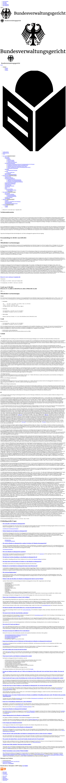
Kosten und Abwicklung (11, 189)
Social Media (5, 774)
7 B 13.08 (44, 422)
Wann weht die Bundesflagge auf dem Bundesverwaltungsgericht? (18, 727)
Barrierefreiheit (5, 779)
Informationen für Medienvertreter (11, 203)
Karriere (9, 651)
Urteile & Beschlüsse (9, 188)
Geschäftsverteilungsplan (9, 185)
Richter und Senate (10, 160)
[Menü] (1, 7)
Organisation (7, 158)
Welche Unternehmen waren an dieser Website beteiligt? (15, 750)
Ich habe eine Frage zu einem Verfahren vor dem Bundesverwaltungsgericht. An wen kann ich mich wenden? (27, 685)
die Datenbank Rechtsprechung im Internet (13, 635)
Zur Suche (4, 2)
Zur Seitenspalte (6, 4)
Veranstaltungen (8, 173)
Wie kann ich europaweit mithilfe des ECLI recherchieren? (16, 630)
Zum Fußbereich (6, 5)
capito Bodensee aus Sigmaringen (27, 755)
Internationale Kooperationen (12, 168)
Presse (4, 153)
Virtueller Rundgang (8, 197)
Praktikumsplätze (6, 644)
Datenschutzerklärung (37, 742)
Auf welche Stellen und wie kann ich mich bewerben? (15, 649)
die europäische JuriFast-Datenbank (11, 636)
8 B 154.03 (24, 422)
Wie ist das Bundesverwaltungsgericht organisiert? (14, 551)
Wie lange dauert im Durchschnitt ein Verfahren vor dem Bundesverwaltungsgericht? (22, 561)
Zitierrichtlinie (10, 190)
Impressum (5, 778)
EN (1, 240)
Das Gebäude (5, 192)
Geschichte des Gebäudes (9, 194)
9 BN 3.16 (20, 414)
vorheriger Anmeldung (30, 712)
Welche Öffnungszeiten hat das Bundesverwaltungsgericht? (16, 715)
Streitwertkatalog (8, 184)
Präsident (9, 159)
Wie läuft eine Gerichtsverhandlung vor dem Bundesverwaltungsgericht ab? (20, 557)
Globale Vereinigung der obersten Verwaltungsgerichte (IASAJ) (18, 167)
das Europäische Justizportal (10, 637)
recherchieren (18, 698)
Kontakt (4, 204)
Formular (9, 747)
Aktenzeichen (7, 186)
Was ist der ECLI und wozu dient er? (11, 624)
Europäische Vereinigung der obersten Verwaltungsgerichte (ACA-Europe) (20, 164)
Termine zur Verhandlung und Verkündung (12, 201)
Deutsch (6, 68)
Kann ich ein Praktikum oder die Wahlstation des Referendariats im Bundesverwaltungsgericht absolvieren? (27, 641)
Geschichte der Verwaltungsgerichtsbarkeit (15, 181)
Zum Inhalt (5, 3)
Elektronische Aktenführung (10, 183)
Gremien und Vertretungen (12, 162)
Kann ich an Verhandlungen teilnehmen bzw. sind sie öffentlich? (17, 701)
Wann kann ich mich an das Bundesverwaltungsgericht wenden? (17, 656)
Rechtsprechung (6, 175)
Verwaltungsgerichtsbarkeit (10, 178)
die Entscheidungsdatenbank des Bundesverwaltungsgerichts (16, 634)
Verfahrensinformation (7, 760)
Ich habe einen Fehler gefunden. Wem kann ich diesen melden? (17, 744)
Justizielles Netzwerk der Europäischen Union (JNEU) (17, 166)
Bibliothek (7, 169)
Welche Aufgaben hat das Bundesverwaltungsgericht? (15, 531)
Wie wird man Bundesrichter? (9, 572)
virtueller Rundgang (7, 712)
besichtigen (63, 711)
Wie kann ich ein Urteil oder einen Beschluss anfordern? (15, 613)
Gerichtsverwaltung (10, 161)
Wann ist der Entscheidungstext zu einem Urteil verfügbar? (16, 597)
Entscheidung (9, 688)
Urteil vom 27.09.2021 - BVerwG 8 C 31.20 (8, 763)
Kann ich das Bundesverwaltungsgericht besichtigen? (15, 708)
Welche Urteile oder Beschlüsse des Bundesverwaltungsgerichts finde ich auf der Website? (23, 578)
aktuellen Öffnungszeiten (33, 719)
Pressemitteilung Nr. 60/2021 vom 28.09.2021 (11, 761)
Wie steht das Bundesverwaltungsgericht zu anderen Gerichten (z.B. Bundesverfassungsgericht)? (25, 543)
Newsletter (5, 773)
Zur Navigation (5, 1)
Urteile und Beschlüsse (27, 609)
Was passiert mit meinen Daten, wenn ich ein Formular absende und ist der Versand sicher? (23, 739)
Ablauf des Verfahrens (9, 177)
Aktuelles (4, 199)
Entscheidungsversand (46, 605)
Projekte (6, 171)
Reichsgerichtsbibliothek (11, 196)
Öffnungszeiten (32, 711)
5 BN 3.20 (46, 414)
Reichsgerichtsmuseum (11, 195)
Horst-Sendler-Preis (10, 172)
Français (6, 70)
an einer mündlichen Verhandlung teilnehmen (23, 706)
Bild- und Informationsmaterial (10, 174)
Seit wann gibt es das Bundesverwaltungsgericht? (14, 523)
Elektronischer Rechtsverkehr (10, 182)
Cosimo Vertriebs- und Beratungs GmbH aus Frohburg (53, 755)
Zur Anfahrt (25, 765)
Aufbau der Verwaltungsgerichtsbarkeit (14, 180)
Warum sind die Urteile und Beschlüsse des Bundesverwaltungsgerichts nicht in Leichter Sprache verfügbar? (27, 733)
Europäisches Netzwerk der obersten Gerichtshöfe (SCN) (17, 165)
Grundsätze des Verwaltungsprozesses (14, 179)
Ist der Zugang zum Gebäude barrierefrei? (12, 722)
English (6, 69)
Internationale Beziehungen (10, 163)
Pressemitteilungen (8, 202)
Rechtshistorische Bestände (12, 170)
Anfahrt (6, 206)
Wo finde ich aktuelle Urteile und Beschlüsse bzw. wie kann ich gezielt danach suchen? (22, 607)
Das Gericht (5, 155)
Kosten (19, 616)
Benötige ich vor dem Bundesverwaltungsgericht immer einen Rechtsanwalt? (20, 565)
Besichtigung (7, 198)
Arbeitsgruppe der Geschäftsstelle (37, 698)
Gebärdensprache (6, 152)
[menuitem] (34, 165)
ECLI (6, 187)
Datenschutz (5, 780)
